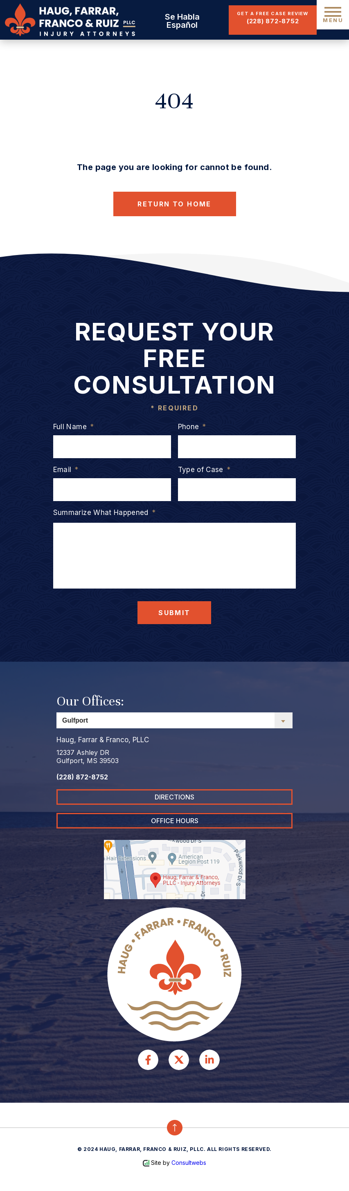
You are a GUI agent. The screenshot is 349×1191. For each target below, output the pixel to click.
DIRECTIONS (174, 797)
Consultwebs (188, 1162)
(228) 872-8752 (273, 21)
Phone (192, 426)
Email (66, 469)
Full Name (73, 426)
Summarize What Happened (104, 512)
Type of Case (204, 469)
